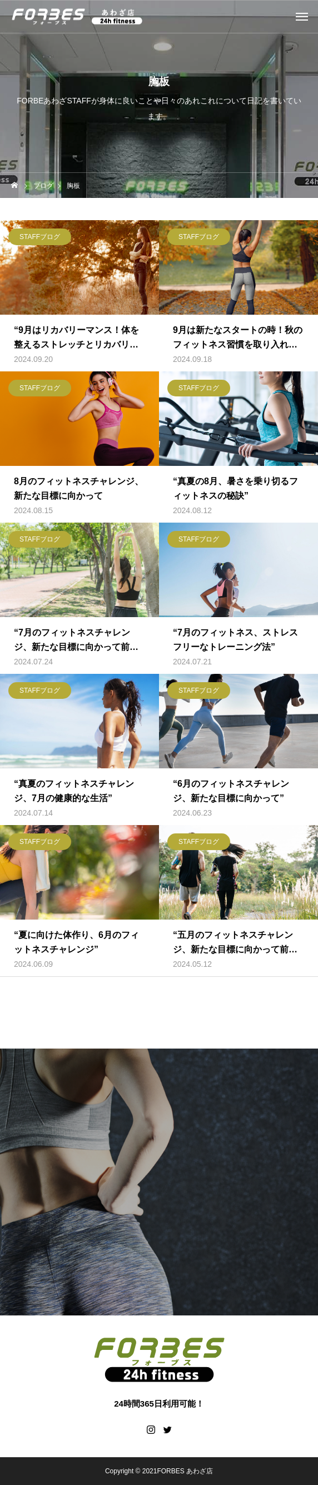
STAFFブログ (39, 237)
